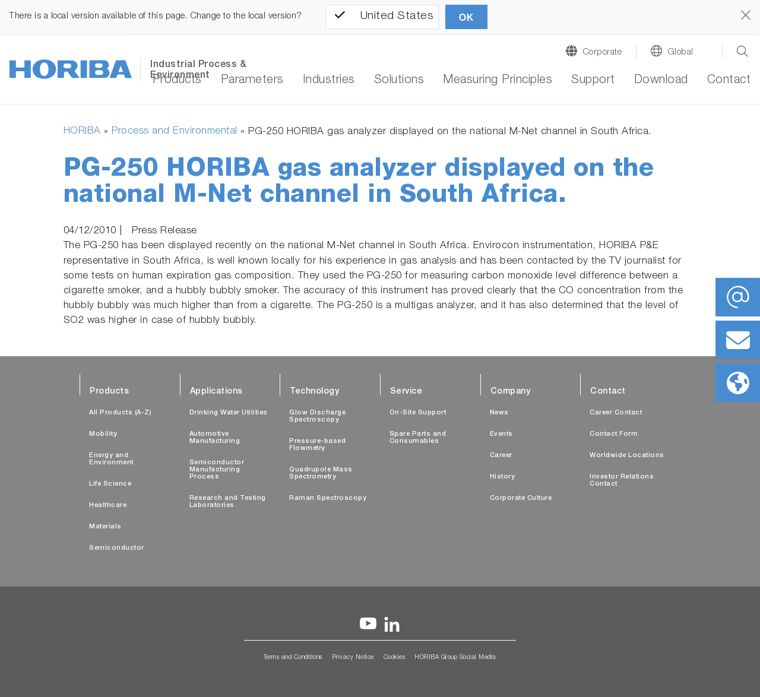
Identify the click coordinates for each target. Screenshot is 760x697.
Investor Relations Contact (622, 480)
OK (466, 17)
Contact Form (614, 434)
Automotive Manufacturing (214, 438)
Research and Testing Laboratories (227, 502)
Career (501, 455)
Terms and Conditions (293, 658)
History (502, 477)
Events (501, 434)
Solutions (399, 81)
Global (680, 52)
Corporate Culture (521, 498)
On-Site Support (418, 413)
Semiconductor (116, 548)
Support (593, 81)
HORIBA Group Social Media (455, 658)
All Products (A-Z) (120, 413)
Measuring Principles (497, 81)
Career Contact (616, 413)
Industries (329, 81)
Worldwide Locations (627, 455)
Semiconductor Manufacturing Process (217, 470)
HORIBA (82, 131)
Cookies (395, 658)
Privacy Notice (353, 658)
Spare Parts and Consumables (418, 438)
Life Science (110, 484)
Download (661, 81)
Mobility (103, 434)
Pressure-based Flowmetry (317, 445)
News (499, 413)
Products (177, 81)
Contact (729, 81)
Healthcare (107, 505)
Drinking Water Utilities (228, 413)
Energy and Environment (111, 459)
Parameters (252, 81)
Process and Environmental (175, 131)
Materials (105, 527)
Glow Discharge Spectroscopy (317, 416)
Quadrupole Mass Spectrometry (321, 473)
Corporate (602, 52)
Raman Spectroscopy (327, 498)
